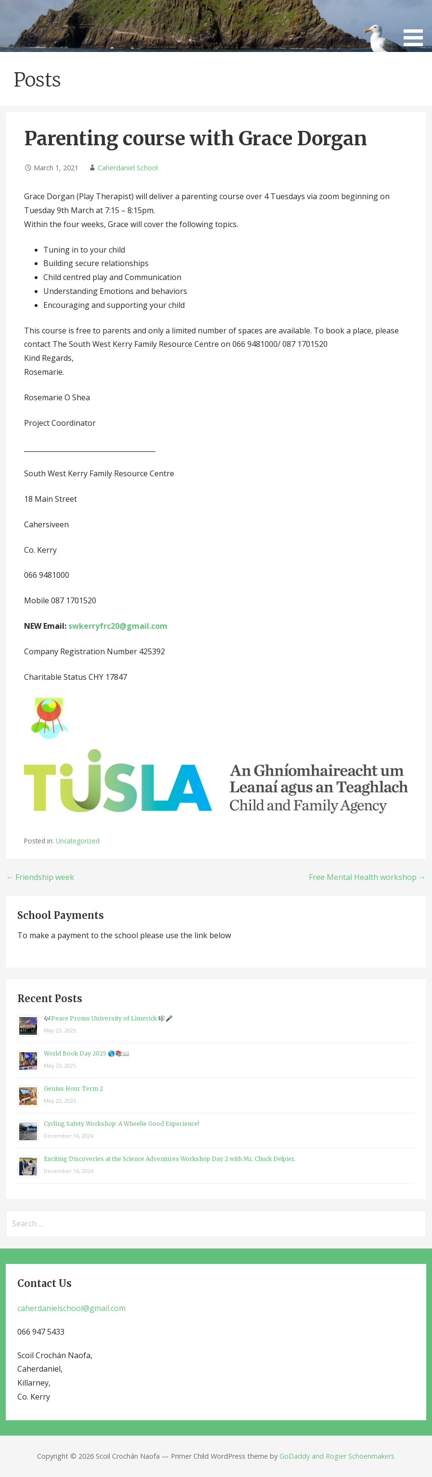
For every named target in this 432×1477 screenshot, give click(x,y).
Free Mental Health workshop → (367, 877)
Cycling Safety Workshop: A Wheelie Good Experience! (121, 1123)
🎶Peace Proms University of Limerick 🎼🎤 (108, 1018)
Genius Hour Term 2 (73, 1088)
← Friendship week (40, 877)
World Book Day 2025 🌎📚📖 (86, 1053)
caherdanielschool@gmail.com (71, 1308)
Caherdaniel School (128, 167)
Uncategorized (78, 840)
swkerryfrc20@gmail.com (117, 626)
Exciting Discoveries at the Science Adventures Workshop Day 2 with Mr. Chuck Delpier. (169, 1158)
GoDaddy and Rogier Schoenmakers (337, 1456)
